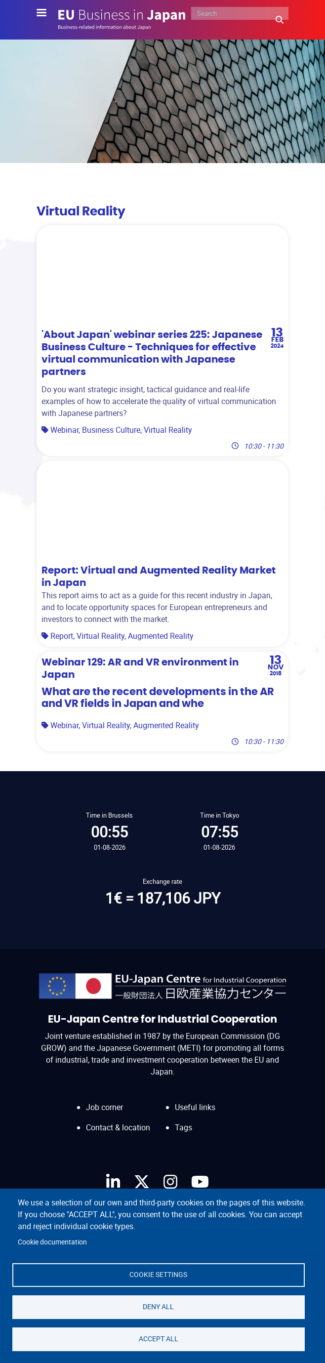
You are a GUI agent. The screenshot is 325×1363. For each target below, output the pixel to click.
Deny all (158, 1306)
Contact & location (118, 1127)
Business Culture (111, 429)
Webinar (64, 429)
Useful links (195, 1107)
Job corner (104, 1107)
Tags (183, 1127)
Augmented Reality (161, 635)
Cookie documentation (52, 1242)
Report (61, 635)
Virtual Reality (168, 429)
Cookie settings (158, 1274)
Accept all (158, 1338)
